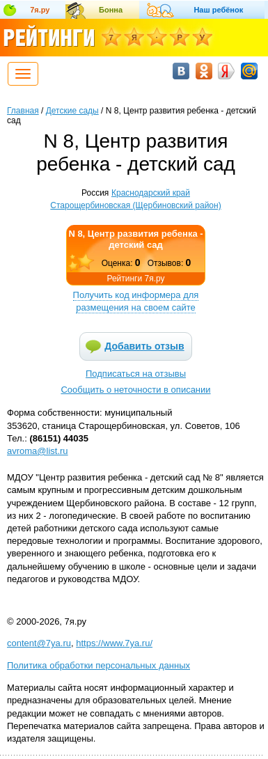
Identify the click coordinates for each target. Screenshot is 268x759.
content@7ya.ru (39, 643)
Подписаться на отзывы (136, 373)
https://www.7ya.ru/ (114, 643)
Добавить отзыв (144, 346)
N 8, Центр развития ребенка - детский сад (135, 239)
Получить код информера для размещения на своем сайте (136, 301)
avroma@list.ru (37, 451)
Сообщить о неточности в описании (135, 389)
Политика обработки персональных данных (98, 665)
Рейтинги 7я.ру (135, 278)
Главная (23, 111)
